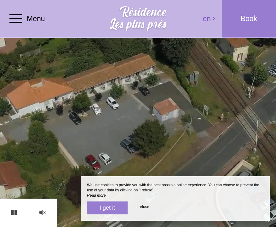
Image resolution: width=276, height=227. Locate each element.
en (209, 19)
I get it (107, 208)
